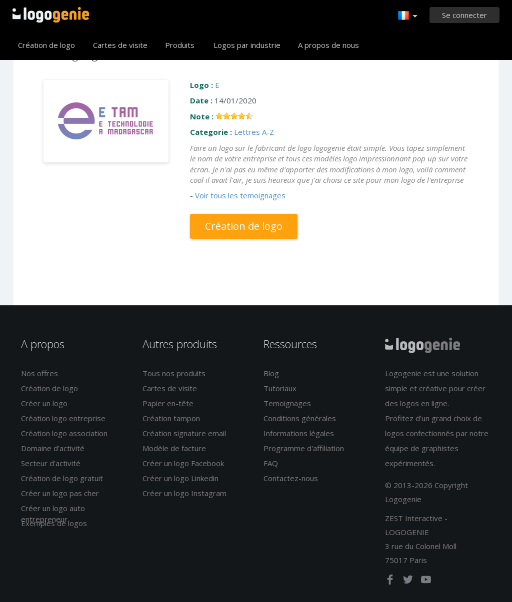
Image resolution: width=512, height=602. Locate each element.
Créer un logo (44, 403)
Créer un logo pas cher (60, 493)
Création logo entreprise (63, 418)
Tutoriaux (280, 388)
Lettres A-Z (254, 132)
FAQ (271, 463)
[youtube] (426, 582)
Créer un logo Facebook (183, 463)
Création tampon (171, 418)
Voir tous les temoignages (240, 195)
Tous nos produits (174, 373)
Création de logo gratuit (62, 478)
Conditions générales (300, 418)
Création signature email (184, 433)
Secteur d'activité (50, 463)
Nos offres (39, 373)
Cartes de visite (120, 45)
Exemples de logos (54, 523)
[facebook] (391, 582)
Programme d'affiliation (304, 448)
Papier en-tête (168, 403)
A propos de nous (328, 45)
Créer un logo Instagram (184, 493)
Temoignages (287, 403)
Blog (271, 373)
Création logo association (64, 433)
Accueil (50, 15)
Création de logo (46, 45)
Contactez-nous (291, 478)
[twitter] (409, 582)
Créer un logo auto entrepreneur (53, 513)
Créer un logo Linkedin (180, 478)
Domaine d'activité (52, 448)
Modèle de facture (174, 448)
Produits (179, 45)
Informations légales (299, 433)
